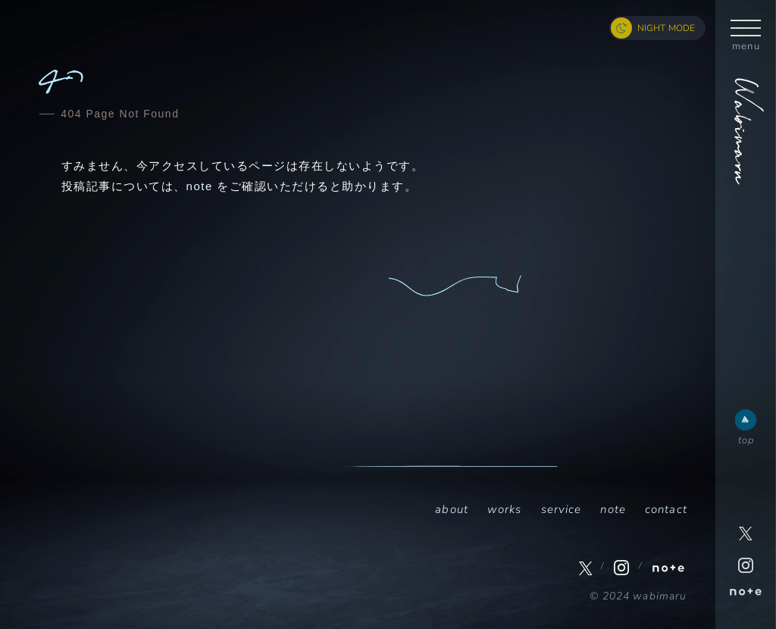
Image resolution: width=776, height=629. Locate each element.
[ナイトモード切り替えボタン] (657, 28)
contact (666, 509)
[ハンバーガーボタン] (746, 27)
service (561, 509)
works (504, 509)
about (451, 509)
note (199, 186)
